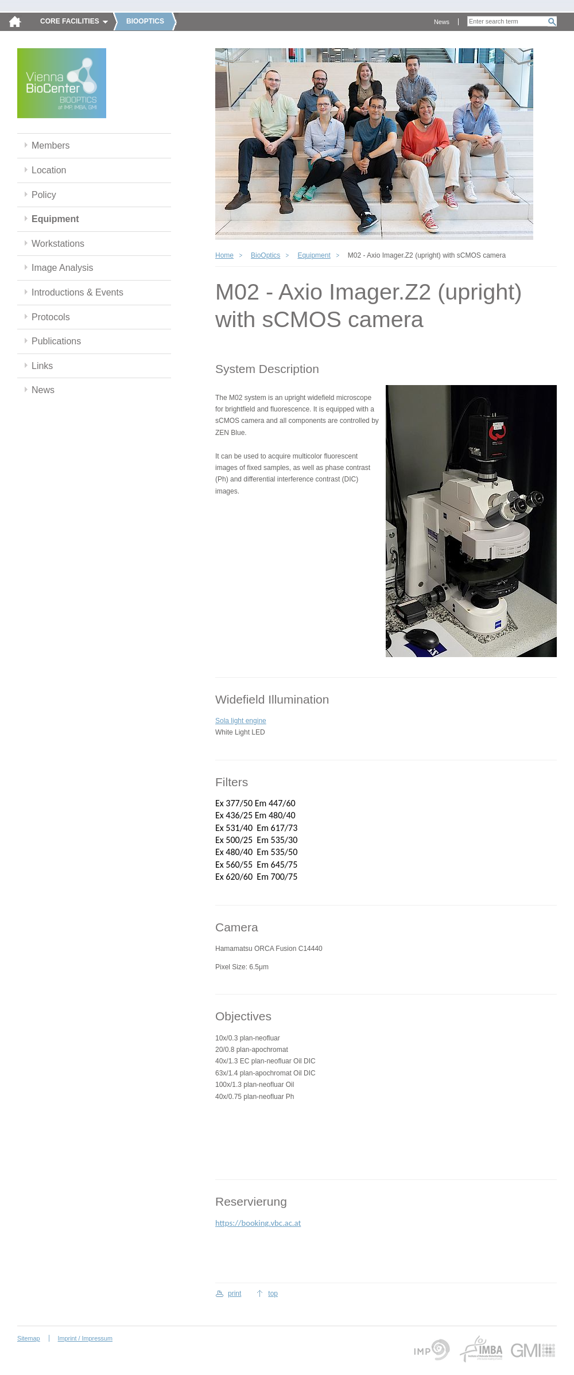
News (441, 21)
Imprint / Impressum (85, 1338)
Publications (56, 341)
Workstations (58, 243)
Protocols (51, 317)
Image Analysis (63, 268)
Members (51, 145)
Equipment (55, 219)
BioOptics (265, 255)
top (273, 1293)
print (234, 1293)
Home (224, 255)
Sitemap (28, 1338)
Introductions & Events (77, 292)
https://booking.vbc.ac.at (258, 1223)
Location (49, 170)
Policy (44, 195)
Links (42, 366)
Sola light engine (240, 721)
